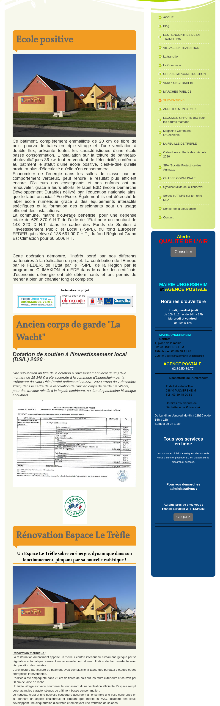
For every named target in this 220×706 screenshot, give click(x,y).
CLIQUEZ (183, 517)
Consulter (183, 251)
